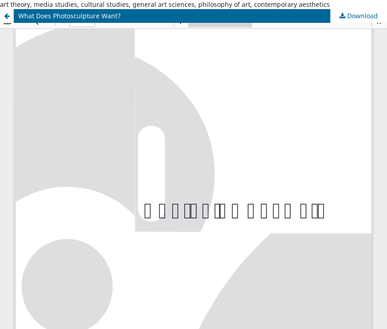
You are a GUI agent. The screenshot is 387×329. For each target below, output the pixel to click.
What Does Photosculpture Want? (69, 15)
